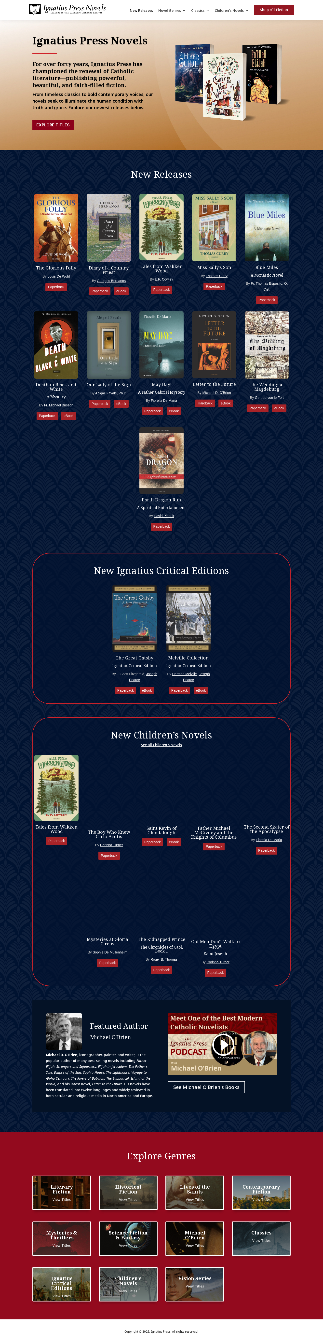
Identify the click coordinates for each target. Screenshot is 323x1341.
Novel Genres (169, 11)
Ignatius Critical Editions (61, 1283)
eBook (121, 291)
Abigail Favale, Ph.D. (111, 393)
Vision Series (195, 1278)
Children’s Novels (229, 11)
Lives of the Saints (195, 1189)
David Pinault (164, 516)
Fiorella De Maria (164, 400)
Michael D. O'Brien (216, 393)
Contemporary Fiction (261, 1189)
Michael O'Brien (195, 1235)
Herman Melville (184, 674)
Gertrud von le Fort (269, 398)
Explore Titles (53, 124)
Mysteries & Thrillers (61, 1235)
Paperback (56, 287)
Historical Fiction (128, 1189)
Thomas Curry (217, 276)
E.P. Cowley (164, 279)
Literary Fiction (62, 1189)
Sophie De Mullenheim (110, 952)
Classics (197, 11)
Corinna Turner (111, 845)
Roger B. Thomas (163, 959)
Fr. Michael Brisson (58, 405)
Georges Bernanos (111, 281)
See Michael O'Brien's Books (206, 1087)
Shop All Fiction (274, 9)
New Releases (141, 11)
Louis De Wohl (59, 276)
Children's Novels (128, 1281)
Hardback (205, 403)
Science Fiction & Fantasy (128, 1235)
